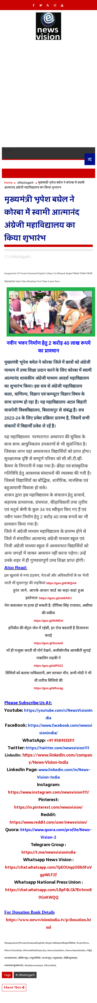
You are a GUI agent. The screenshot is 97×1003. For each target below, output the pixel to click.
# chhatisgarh (25, 975)
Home (8, 182)
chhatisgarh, (20, 257)
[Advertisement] (48, 97)
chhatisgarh (25, 182)
